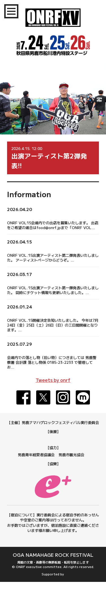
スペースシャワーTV (53, 452)
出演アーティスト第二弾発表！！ (39, 248)
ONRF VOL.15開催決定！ (32, 313)
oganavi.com (64, 601)
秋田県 (17, 438)
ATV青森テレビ (47, 445)
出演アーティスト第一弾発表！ (36, 280)
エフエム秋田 (19, 445)
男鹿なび (67, 475)
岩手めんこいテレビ (81, 445)
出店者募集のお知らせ (28, 215)
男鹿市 (32, 438)
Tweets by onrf (53, 380)
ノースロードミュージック (53, 481)
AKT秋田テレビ (81, 438)
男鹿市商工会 (33, 468)
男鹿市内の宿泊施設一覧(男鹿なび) (53, 564)
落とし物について (24, 350)
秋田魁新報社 (53, 438)
